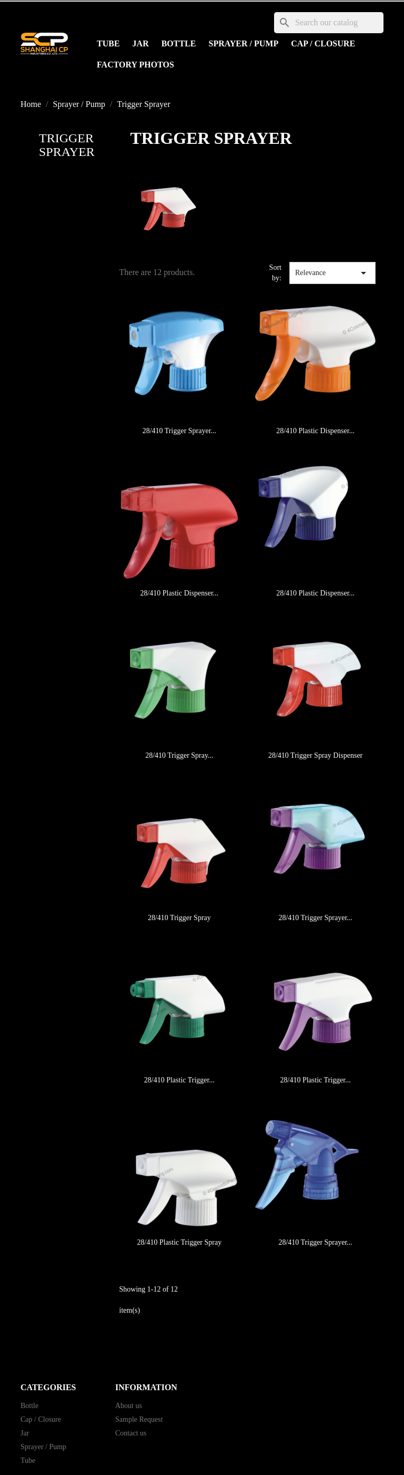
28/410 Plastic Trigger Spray (179, 1242)
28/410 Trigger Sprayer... (179, 431)
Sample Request (139, 1419)
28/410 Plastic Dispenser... (315, 431)
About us (128, 1406)
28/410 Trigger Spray (179, 918)
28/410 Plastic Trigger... (179, 1080)
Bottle (178, 43)
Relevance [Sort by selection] (332, 273)
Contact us (131, 1433)
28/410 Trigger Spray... (179, 755)
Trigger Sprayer (67, 145)
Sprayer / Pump (244, 43)
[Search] (328, 22)
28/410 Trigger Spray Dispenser (315, 755)
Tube (108, 43)
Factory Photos (135, 64)
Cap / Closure (323, 43)
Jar (141, 43)
